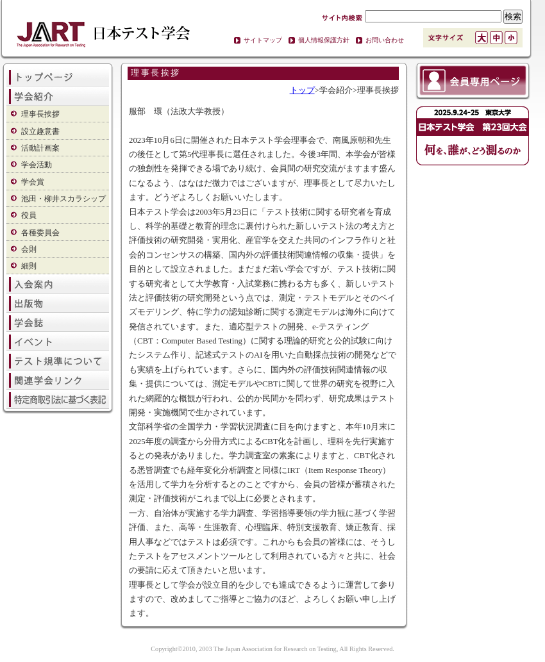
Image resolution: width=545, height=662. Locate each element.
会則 (29, 249)
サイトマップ (263, 40)
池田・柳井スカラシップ (63, 199)
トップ (302, 90)
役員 (29, 215)
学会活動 (36, 165)
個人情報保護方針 (323, 40)
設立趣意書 (40, 131)
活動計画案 (40, 148)
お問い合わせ (384, 40)
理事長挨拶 (40, 114)
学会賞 (32, 182)
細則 (29, 266)
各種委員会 (40, 232)
